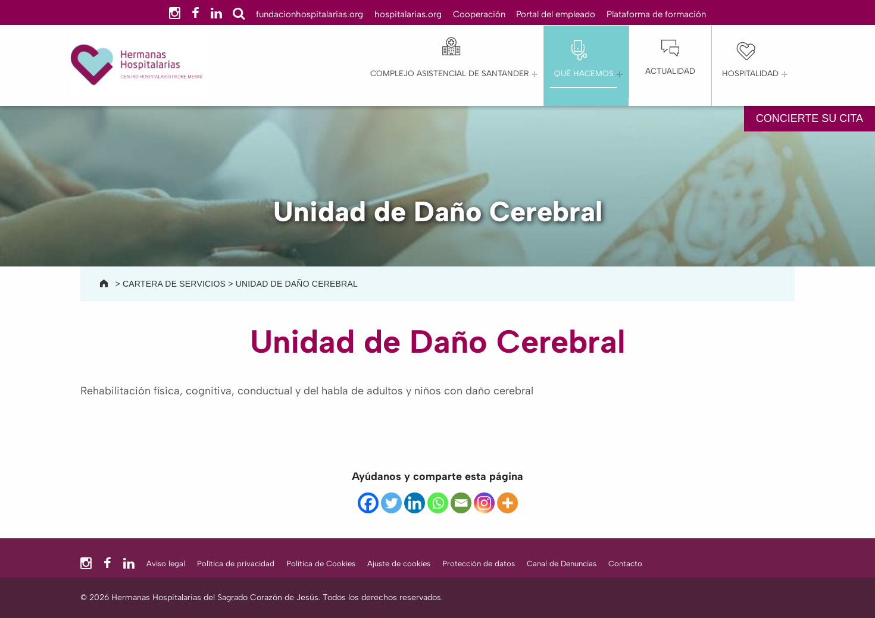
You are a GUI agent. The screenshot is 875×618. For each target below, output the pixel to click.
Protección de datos (478, 563)
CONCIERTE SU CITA (809, 118)
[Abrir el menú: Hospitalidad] (785, 74)
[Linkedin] (414, 502)
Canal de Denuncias (561, 563)
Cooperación (479, 14)
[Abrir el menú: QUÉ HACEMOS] (620, 74)
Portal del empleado (555, 14)
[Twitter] (391, 502)
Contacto (625, 563)
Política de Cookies (320, 563)
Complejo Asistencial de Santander (449, 73)
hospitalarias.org (408, 14)
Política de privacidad (235, 563)
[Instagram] (484, 502)
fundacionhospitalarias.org (309, 14)
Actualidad (670, 71)
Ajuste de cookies (398, 563)
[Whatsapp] (437, 502)
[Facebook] (368, 502)
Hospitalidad (750, 73)
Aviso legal (165, 563)
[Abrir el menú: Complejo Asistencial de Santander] (535, 74)
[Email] (461, 502)
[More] (507, 502)
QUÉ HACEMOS (584, 73)
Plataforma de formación (656, 14)
